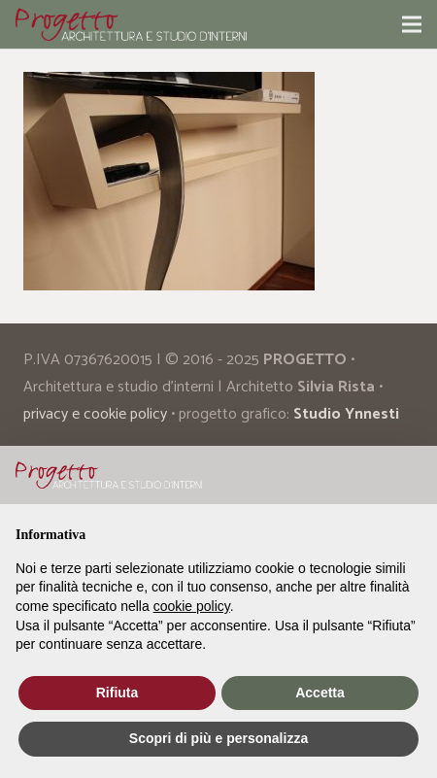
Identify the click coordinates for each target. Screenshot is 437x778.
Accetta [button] (320, 692)
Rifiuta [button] (117, 692)
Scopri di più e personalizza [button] (218, 738)
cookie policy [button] (191, 606)
